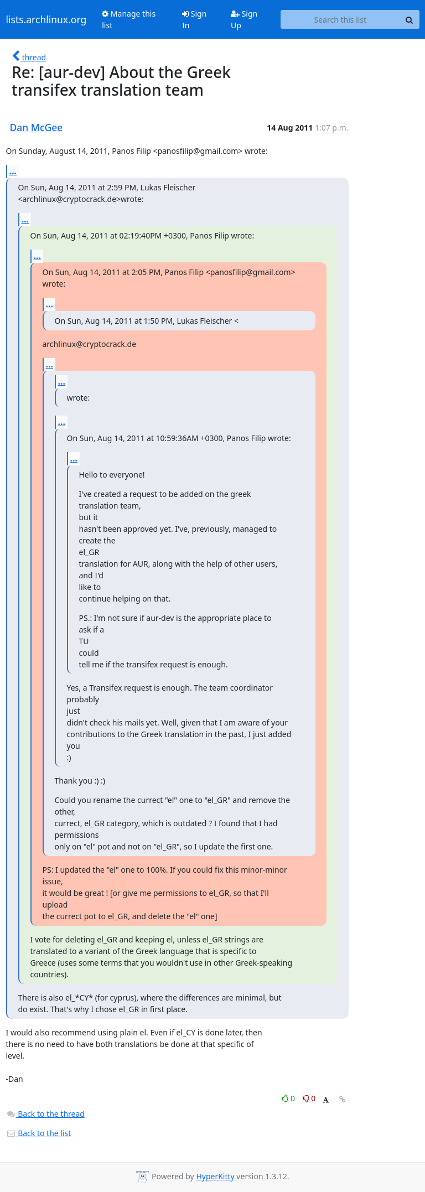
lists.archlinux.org (46, 19)
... (13, 171)
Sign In (194, 19)
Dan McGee (36, 127)
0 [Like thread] (289, 1098)
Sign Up (244, 19)
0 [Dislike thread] (309, 1098)
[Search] (409, 19)
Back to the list (38, 1133)
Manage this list (129, 19)
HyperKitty (215, 1176)
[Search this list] (340, 19)
